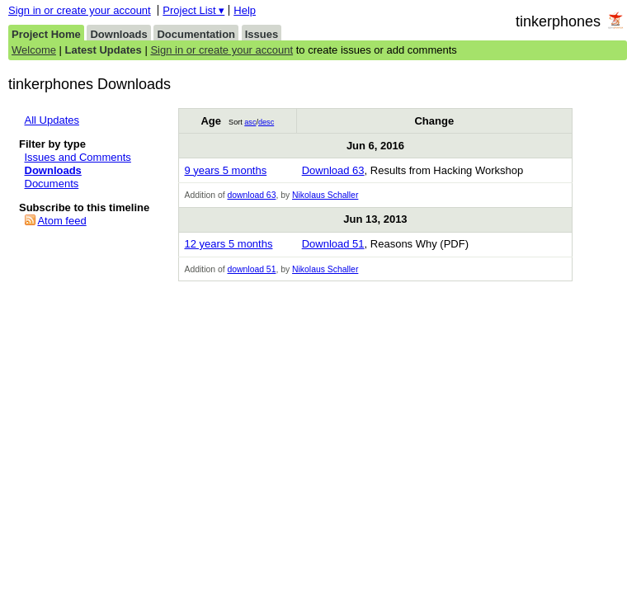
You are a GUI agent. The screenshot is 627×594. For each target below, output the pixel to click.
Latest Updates (103, 50)
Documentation (196, 34)
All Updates (52, 120)
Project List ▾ (193, 10)
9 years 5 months (225, 170)
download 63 (251, 195)
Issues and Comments (78, 157)
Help (244, 10)
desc (266, 122)
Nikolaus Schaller (325, 195)
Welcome (34, 50)
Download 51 (333, 244)
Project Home (46, 34)
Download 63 (333, 170)
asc (250, 122)
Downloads (118, 34)
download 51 (251, 269)
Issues (261, 34)
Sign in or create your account (79, 10)
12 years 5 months (228, 244)
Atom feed (61, 220)
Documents (52, 183)
